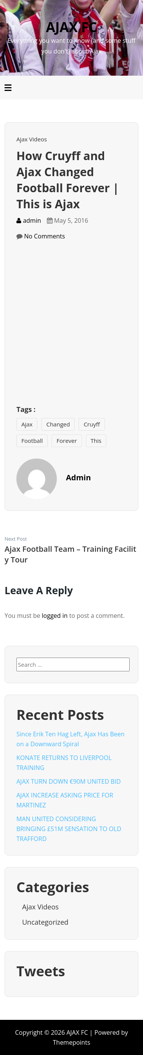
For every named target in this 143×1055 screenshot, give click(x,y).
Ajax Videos (31, 139)
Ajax (26, 424)
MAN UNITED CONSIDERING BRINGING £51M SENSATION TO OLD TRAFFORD (68, 829)
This (96, 440)
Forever (66, 440)
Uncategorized (45, 922)
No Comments (44, 236)
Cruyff (92, 424)
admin (28, 220)
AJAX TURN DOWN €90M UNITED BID (68, 781)
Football (32, 440)
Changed (58, 424)
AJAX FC (71, 27)
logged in (55, 615)
